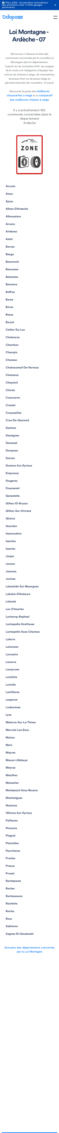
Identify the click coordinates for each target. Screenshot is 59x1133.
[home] (13, 17)
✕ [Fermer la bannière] (55, 5)
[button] (55, 17)
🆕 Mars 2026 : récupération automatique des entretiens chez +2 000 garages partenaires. (25, 5)
